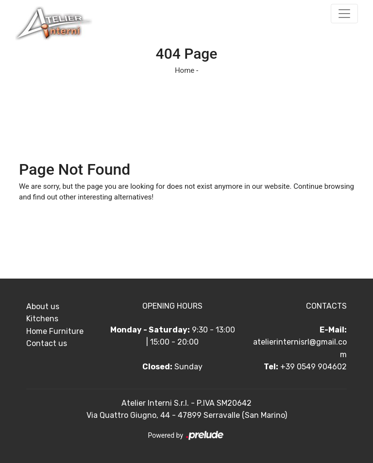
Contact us (46, 343)
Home (184, 70)
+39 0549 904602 (313, 366)
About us (42, 306)
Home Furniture (55, 331)
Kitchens (42, 318)
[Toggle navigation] (344, 13)
